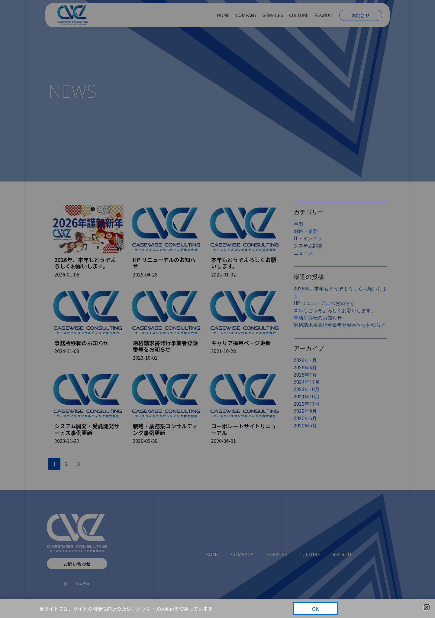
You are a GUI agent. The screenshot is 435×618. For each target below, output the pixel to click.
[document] (217, 309)
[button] (426, 607)
